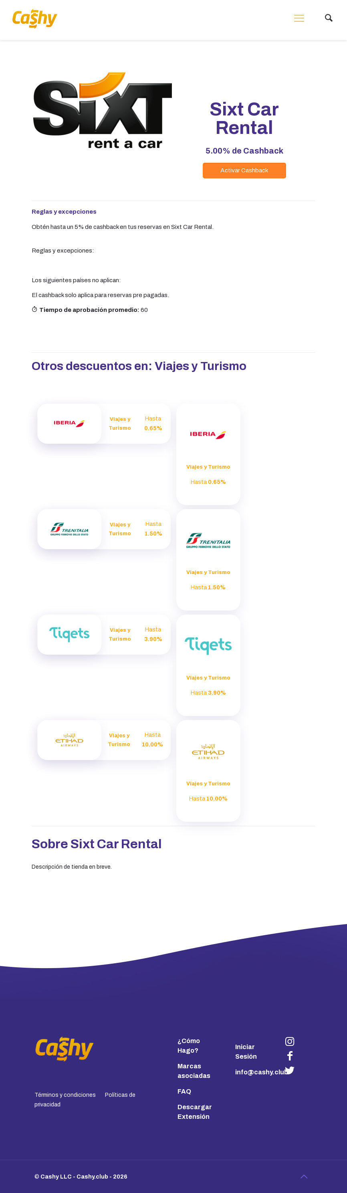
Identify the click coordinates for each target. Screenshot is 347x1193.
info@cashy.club (261, 1072)
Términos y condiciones (65, 1095)
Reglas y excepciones (64, 211)
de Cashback (244, 150)
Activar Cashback (244, 170)
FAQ (184, 1091)
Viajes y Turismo (200, 366)
